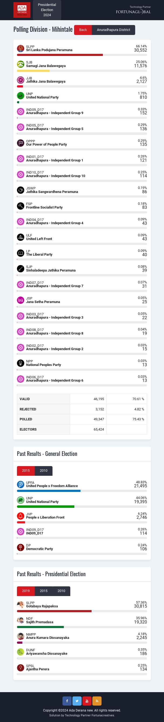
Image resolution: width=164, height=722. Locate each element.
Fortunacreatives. (103, 715)
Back (83, 30)
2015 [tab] (26, 471)
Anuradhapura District (113, 30)
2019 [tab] (26, 591)
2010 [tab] (43, 471)
